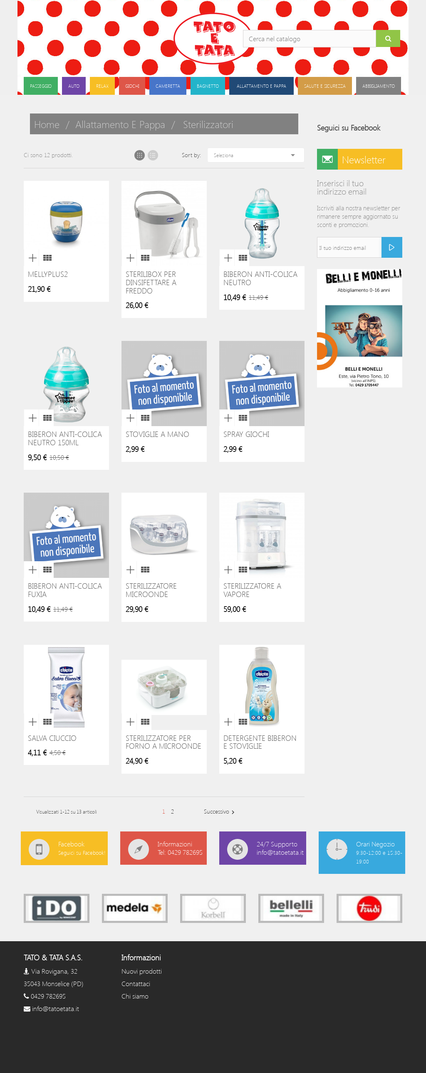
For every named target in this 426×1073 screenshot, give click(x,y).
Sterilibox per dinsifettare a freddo (151, 282)
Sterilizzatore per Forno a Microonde (163, 742)
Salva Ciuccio (52, 738)
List (153, 155)
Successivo (220, 811)
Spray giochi (246, 434)
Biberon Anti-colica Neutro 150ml (65, 438)
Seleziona (256, 155)
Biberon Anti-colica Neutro (260, 278)
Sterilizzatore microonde (151, 590)
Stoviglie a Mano (157, 434)
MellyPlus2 (48, 274)
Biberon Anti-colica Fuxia (65, 590)
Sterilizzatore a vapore (252, 590)
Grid (139, 155)
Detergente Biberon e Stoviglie (260, 742)
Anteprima (31, 257)
